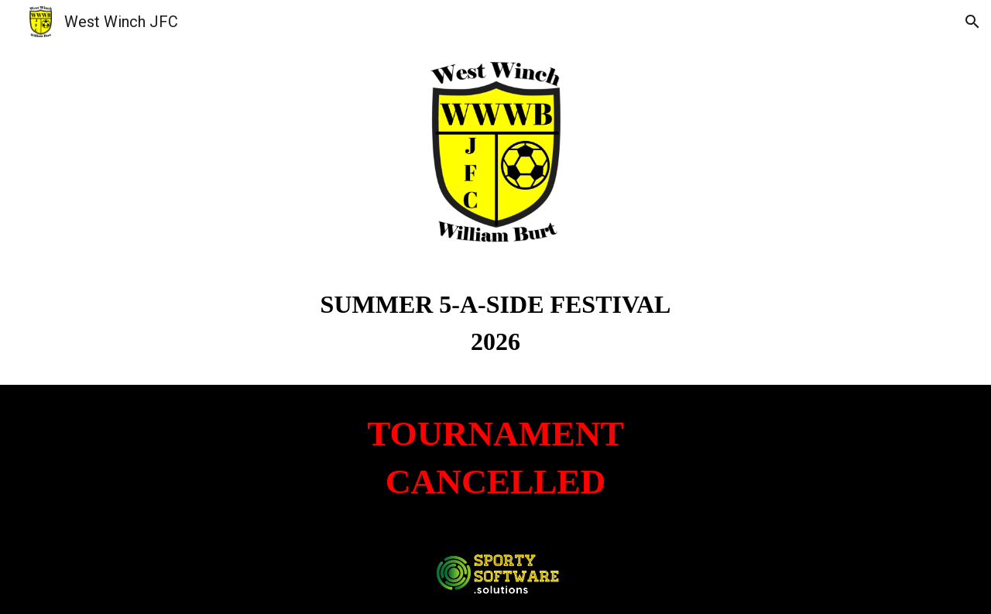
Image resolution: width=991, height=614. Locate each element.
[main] (495, 323)
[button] (972, 21)
